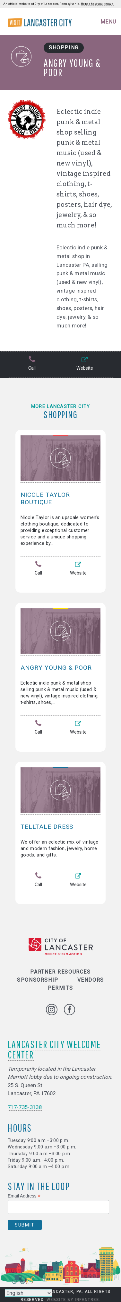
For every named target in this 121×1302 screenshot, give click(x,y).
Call (32, 364)
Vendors (90, 980)
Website (84, 364)
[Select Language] (28, 1293)
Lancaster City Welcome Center (54, 1049)
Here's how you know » (97, 3)
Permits (60, 988)
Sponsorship (37, 980)
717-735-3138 (25, 1107)
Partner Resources (60, 972)
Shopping (64, 48)
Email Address (24, 1196)
